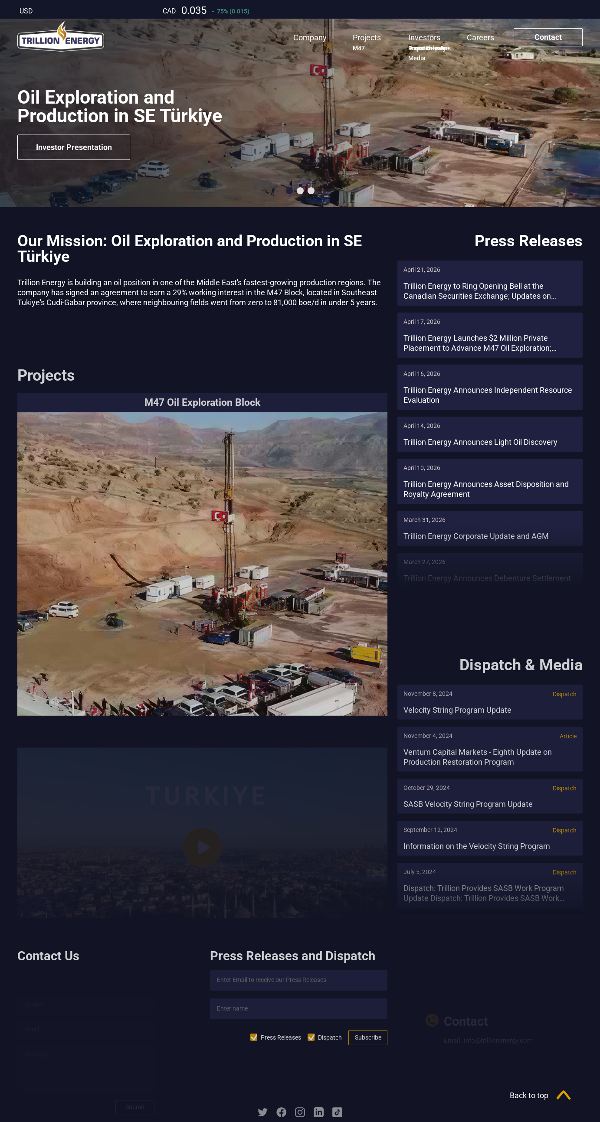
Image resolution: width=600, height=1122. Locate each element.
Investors (424, 37)
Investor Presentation (74, 147)
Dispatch (330, 1045)
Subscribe (368, 1045)
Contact (548, 37)
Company (310, 37)
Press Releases (281, 1045)
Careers (480, 37)
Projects (367, 37)
